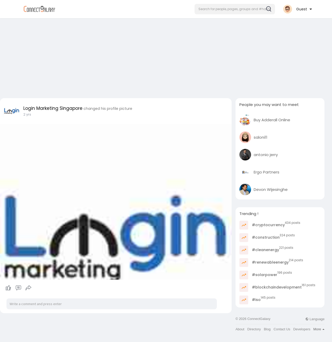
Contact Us (282, 329)
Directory (254, 329)
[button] (235, 9)
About (240, 329)
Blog (267, 329)
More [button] (318, 329)
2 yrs (27, 114)
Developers (301, 329)
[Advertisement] (166, 56)
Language (314, 319)
